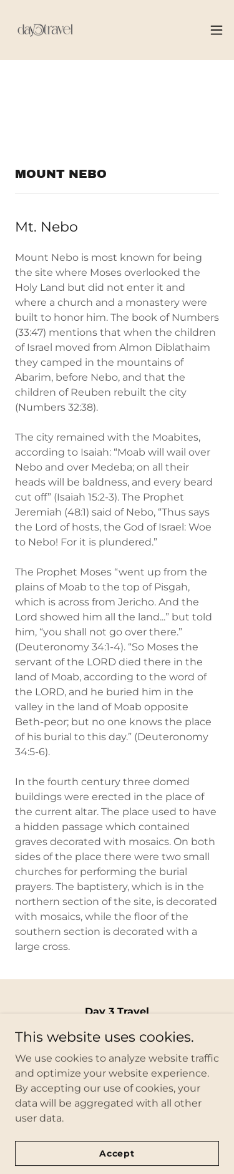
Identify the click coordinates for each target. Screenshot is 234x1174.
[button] (216, 29)
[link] (45, 30)
